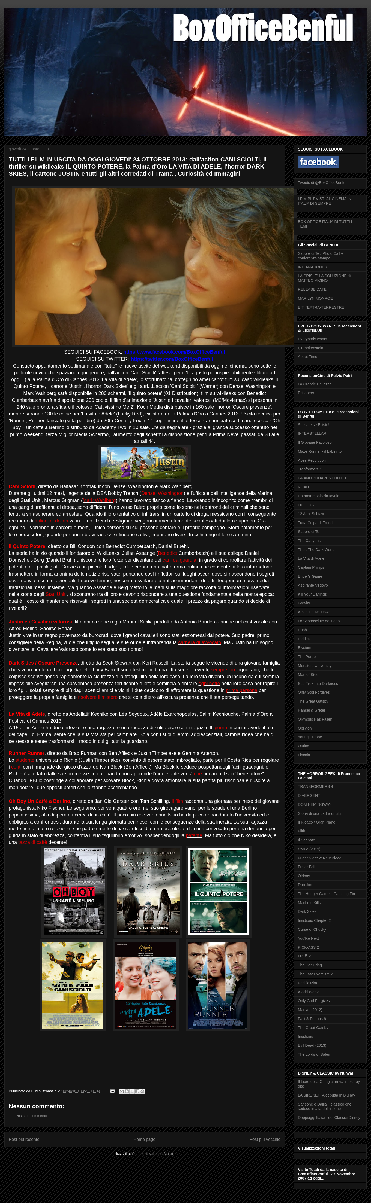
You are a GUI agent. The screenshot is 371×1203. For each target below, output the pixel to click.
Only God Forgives (314, 692)
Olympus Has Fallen (315, 719)
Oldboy (304, 876)
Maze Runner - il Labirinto (320, 451)
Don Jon (305, 885)
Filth (301, 831)
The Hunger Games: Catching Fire (327, 894)
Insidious (305, 1036)
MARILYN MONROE (315, 298)
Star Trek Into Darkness (318, 683)
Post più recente (24, 1139)
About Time (307, 356)
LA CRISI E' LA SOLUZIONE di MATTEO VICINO (324, 278)
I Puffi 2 (304, 956)
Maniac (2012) (310, 1010)
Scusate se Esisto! (313, 425)
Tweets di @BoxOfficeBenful (322, 182)
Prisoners (306, 393)
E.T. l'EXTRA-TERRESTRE (321, 307)
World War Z (308, 992)
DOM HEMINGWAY (314, 804)
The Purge (307, 656)
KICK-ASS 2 (308, 947)
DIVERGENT (309, 795)
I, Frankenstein (310, 348)
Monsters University (314, 665)
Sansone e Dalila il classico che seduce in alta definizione (324, 1106)
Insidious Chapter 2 (314, 920)
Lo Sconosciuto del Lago (319, 621)
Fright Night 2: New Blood (320, 858)
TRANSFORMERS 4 (315, 786)
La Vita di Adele (311, 558)
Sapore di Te (308, 531)
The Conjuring (310, 965)
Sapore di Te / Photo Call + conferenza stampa (320, 255)
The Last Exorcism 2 (315, 974)
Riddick (304, 639)
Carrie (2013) (309, 849)
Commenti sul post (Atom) (152, 1154)
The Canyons (309, 540)
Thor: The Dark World (316, 549)
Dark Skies (307, 911)
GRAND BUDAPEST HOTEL (322, 478)
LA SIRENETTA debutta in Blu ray (326, 1095)
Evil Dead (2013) (312, 1045)
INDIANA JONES (312, 267)
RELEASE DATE (312, 289)
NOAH (303, 487)
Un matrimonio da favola (318, 496)
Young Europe (310, 737)
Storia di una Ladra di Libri (320, 813)
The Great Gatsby (313, 701)
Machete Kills (309, 903)
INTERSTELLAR (312, 433)
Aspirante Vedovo (313, 585)
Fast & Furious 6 (312, 1019)
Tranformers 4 (310, 469)
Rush (302, 630)
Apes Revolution (312, 460)
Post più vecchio (264, 1139)
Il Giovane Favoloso (315, 442)
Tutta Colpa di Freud (315, 523)
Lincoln (304, 755)
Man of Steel (308, 674)
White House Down (314, 612)
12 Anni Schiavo (311, 514)
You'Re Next (308, 938)
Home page (144, 1139)
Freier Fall (306, 867)
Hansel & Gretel (311, 710)
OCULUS (306, 505)
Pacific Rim (307, 983)
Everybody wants (312, 339)
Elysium (304, 647)
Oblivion (305, 728)
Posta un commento (31, 1116)
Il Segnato (306, 840)
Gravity (304, 603)
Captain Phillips (311, 567)
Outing (303, 746)
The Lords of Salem (314, 1054)
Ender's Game (310, 576)
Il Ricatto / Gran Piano (316, 822)
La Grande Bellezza (314, 384)
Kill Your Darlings (312, 594)
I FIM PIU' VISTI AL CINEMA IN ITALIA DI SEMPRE (324, 201)
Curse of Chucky (312, 929)
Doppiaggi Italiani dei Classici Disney (329, 1117)
